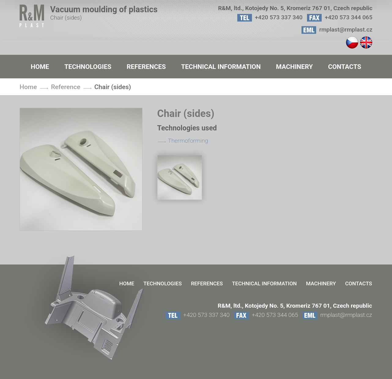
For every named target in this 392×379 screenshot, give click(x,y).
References (146, 66)
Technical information (221, 66)
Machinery (294, 66)
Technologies (87, 66)
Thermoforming (188, 140)
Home (40, 66)
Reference (65, 87)
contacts (344, 66)
